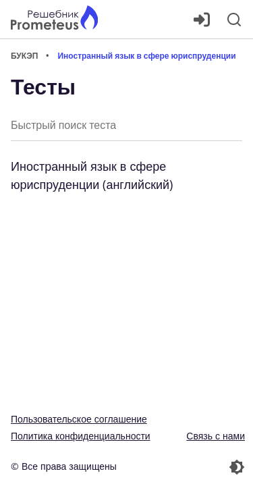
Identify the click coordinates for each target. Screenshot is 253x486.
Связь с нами (215, 435)
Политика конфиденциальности (80, 435)
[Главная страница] (54, 19)
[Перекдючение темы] (188, 467)
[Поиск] (234, 19)
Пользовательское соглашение (79, 418)
